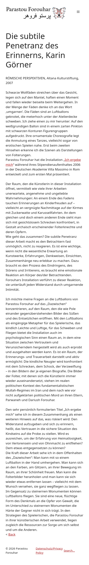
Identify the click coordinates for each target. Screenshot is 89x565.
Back (11, 534)
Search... (69, 550)
